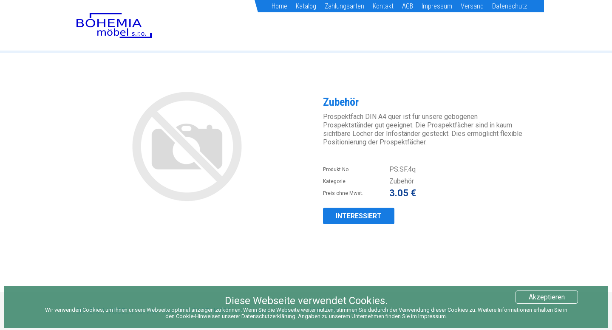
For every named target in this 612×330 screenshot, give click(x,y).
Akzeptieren (547, 297)
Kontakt (383, 6)
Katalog (306, 6)
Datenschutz (509, 6)
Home (279, 6)
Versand (472, 6)
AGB (407, 6)
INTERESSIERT (359, 216)
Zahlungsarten (344, 6)
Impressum (437, 6)
